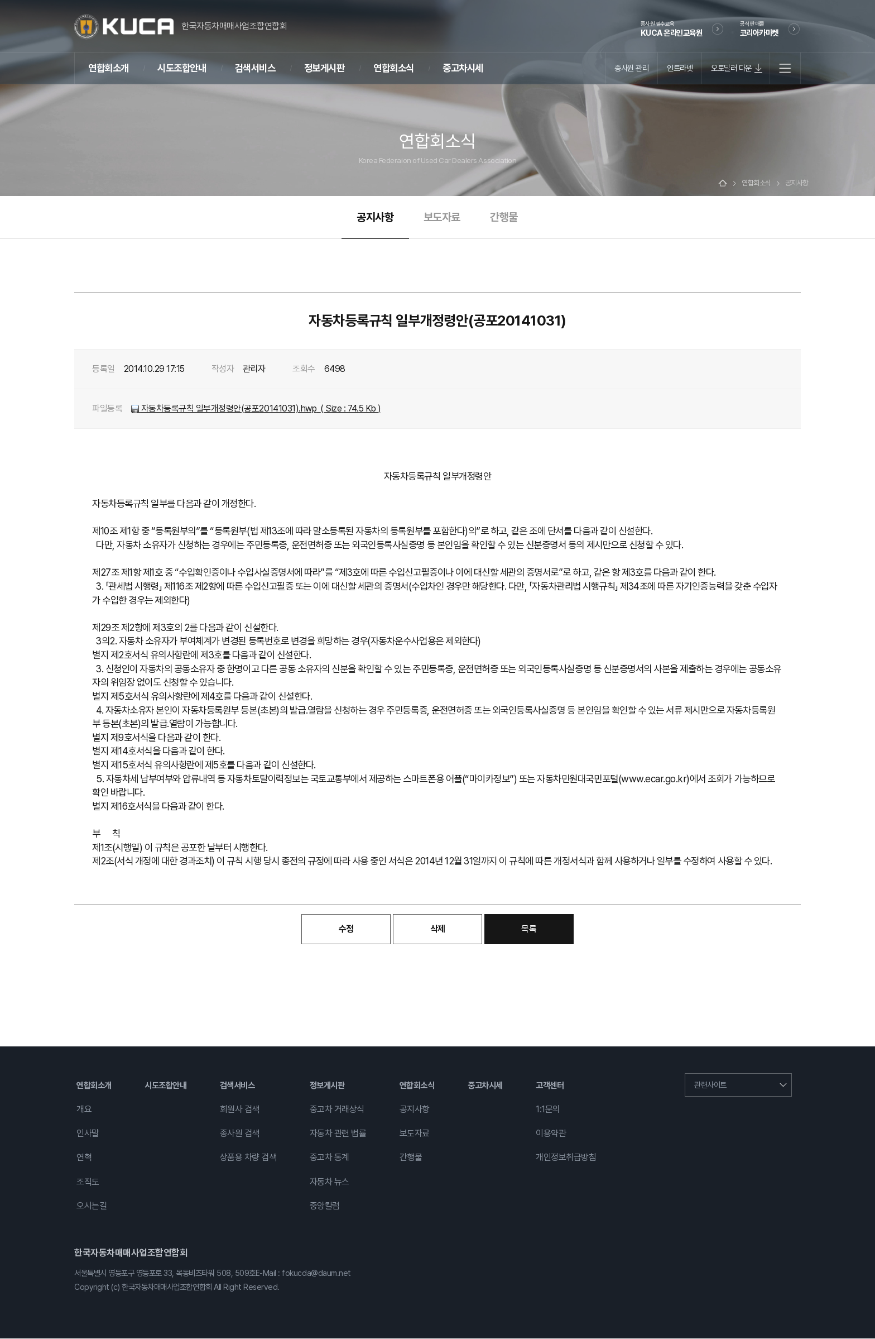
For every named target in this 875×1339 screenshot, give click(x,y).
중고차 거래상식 (337, 1109)
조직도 (87, 1182)
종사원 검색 (239, 1134)
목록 (528, 930)
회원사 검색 (239, 1109)
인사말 (87, 1134)
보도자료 (442, 217)
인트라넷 (680, 68)
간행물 (504, 217)
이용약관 (551, 1134)
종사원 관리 (631, 68)
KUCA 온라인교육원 (672, 28)
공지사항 (375, 217)
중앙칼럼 (325, 1206)
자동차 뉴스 (329, 1182)
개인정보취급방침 (566, 1158)
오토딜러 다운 (731, 68)
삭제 (437, 930)
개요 (84, 1109)
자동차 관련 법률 (338, 1134)
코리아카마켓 (759, 28)
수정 (346, 930)
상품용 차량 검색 (248, 1158)
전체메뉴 (785, 68)
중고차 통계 (329, 1158)
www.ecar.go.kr (653, 779)
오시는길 (91, 1206)
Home (723, 184)
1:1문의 (548, 1109)
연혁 (84, 1158)
